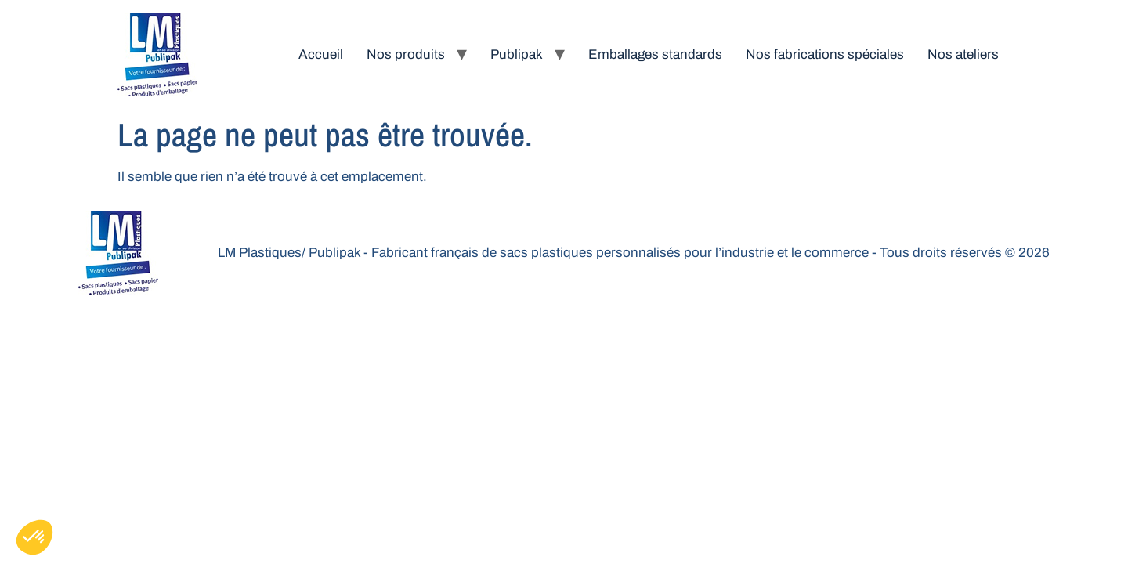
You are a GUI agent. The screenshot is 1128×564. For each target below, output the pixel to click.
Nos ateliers (963, 54)
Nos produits (406, 54)
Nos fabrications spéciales (825, 54)
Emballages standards (655, 54)
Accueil (320, 54)
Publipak (516, 54)
